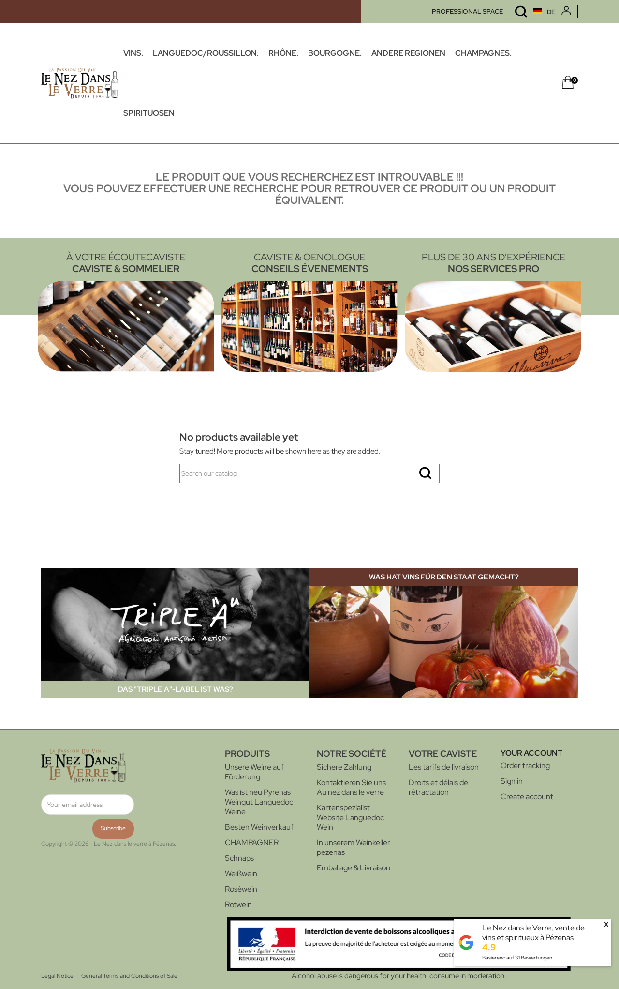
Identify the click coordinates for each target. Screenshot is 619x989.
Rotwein (238, 904)
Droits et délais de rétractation (438, 787)
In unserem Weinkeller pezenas (353, 847)
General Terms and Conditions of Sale (129, 976)
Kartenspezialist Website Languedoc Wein (350, 817)
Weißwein (241, 873)
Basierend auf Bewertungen (517, 957)
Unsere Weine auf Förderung (254, 772)
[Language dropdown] (526, 12)
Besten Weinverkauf (259, 827)
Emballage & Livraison (353, 868)
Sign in (512, 781)
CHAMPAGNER (252, 842)
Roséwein (241, 889)
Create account (527, 796)
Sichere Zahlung (344, 767)
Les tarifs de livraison (444, 767)
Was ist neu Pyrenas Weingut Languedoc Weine (259, 802)
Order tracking (525, 766)
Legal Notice (57, 976)
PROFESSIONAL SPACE (467, 11)
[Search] (309, 473)
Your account (531, 753)
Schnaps (239, 858)
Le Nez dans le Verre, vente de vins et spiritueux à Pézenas (533, 933)
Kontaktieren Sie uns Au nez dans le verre (351, 787)
